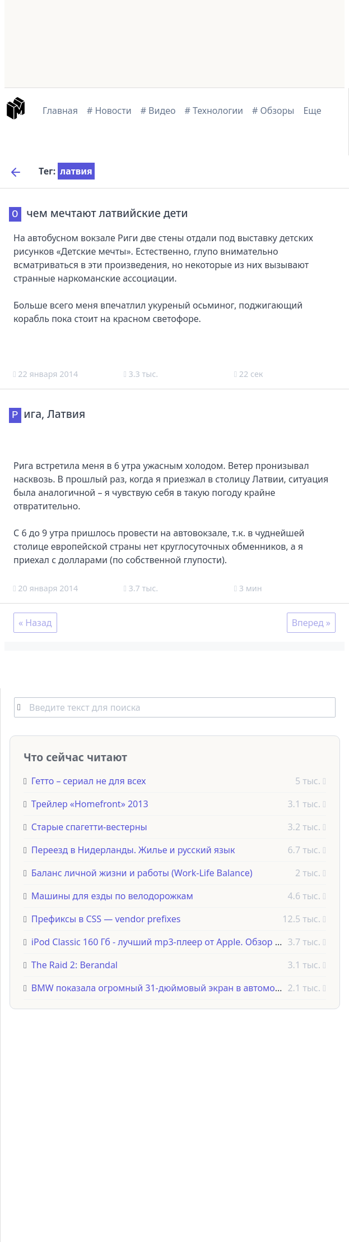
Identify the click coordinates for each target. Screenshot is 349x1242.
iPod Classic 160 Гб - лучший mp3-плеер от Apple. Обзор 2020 (163, 941)
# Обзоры (273, 110)
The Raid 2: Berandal (74, 964)
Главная (60, 110)
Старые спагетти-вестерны (89, 826)
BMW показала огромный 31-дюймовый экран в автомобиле (163, 987)
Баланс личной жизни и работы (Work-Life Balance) (142, 872)
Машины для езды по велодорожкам (112, 895)
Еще (312, 110)
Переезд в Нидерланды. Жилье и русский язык (133, 849)
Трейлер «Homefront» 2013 (89, 803)
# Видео (158, 110)
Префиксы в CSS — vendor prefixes (106, 918)
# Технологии (214, 110)
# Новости (109, 110)
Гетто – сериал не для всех (88, 780)
